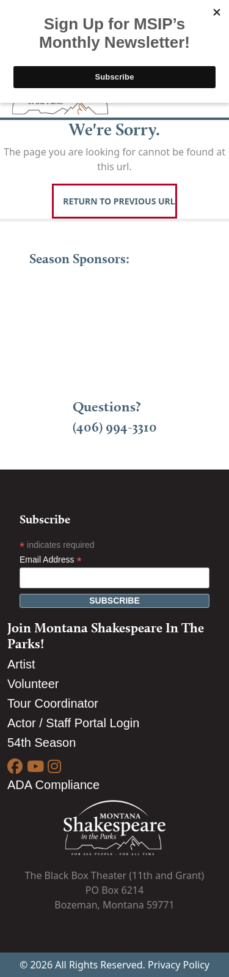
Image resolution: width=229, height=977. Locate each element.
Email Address (51, 560)
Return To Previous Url (119, 201)
